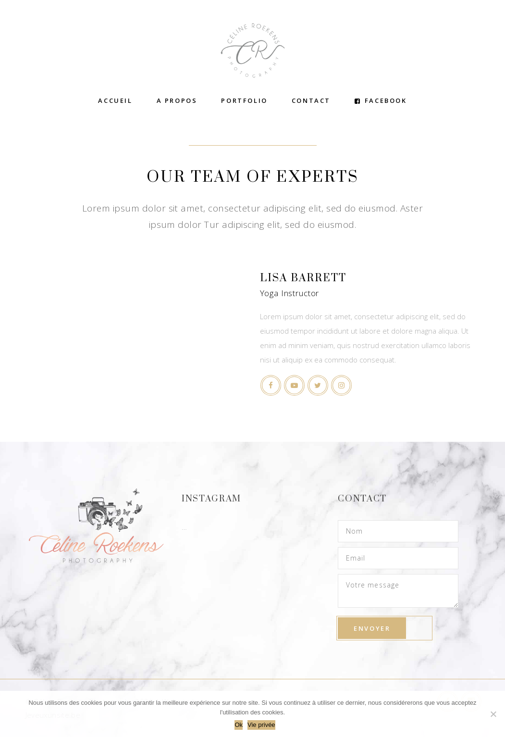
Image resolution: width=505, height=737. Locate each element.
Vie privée (261, 724)
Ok (238, 724)
